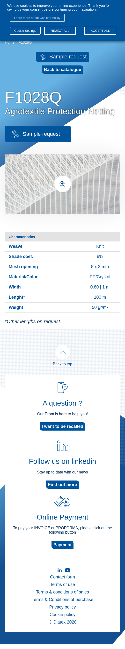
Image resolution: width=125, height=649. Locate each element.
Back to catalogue (62, 69)
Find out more (62, 489)
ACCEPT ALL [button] (100, 30)
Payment (62, 549)
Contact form (62, 581)
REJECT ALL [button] (60, 30)
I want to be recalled (62, 431)
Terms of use (62, 589)
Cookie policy (62, 619)
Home (10, 42)
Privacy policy (62, 611)
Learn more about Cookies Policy (37, 18)
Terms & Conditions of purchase (62, 604)
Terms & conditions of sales (62, 596)
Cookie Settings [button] (25, 30)
